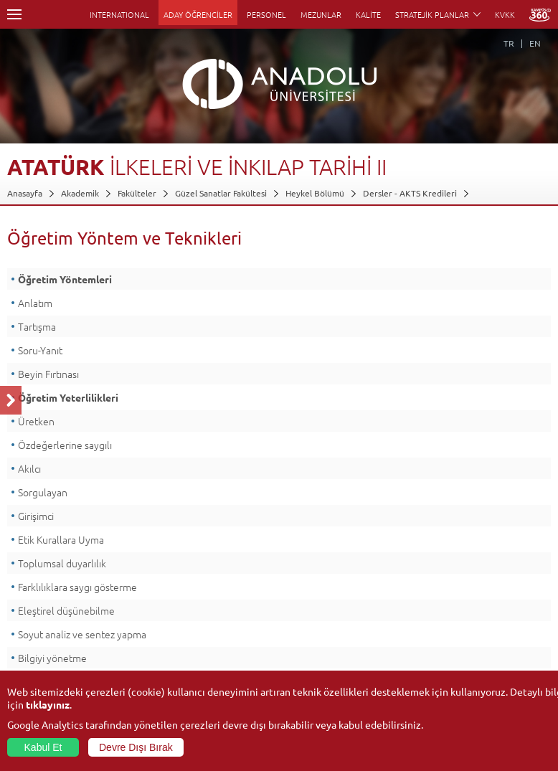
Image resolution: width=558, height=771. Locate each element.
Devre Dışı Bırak (136, 747)
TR (508, 43)
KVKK (505, 14)
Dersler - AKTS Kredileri (410, 193)
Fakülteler (137, 193)
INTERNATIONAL (119, 14)
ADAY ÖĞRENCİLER (198, 14)
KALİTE (368, 14)
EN (535, 43)
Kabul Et (43, 747)
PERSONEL (266, 14)
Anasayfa (24, 193)
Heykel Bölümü (314, 193)
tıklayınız (48, 704)
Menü (14, 14)
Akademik (80, 193)
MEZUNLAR (321, 14)
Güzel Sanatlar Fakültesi (221, 193)
